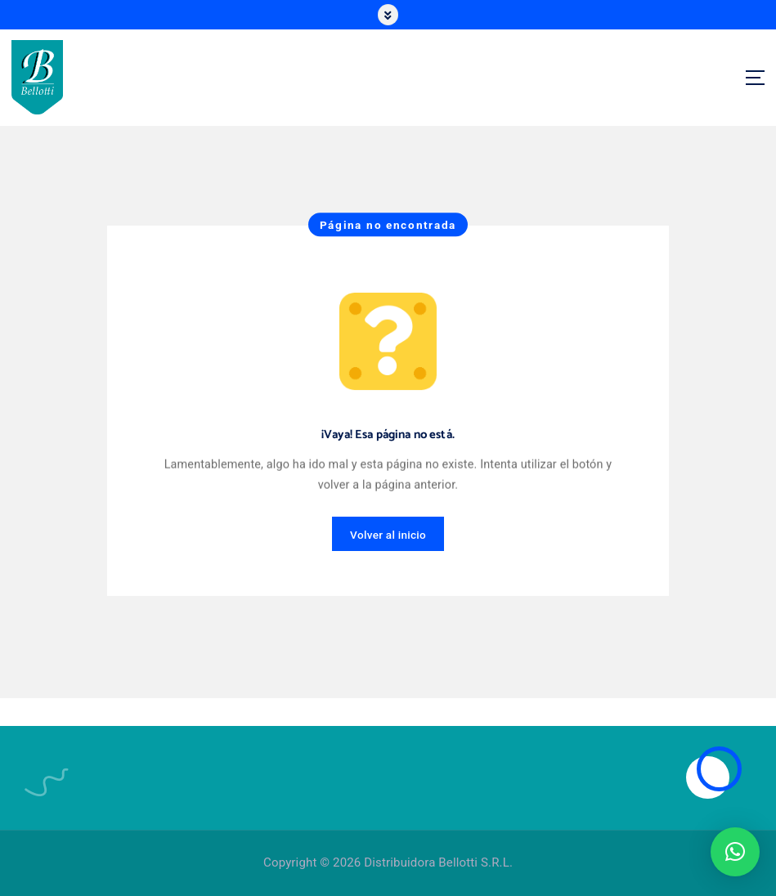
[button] (735, 851)
